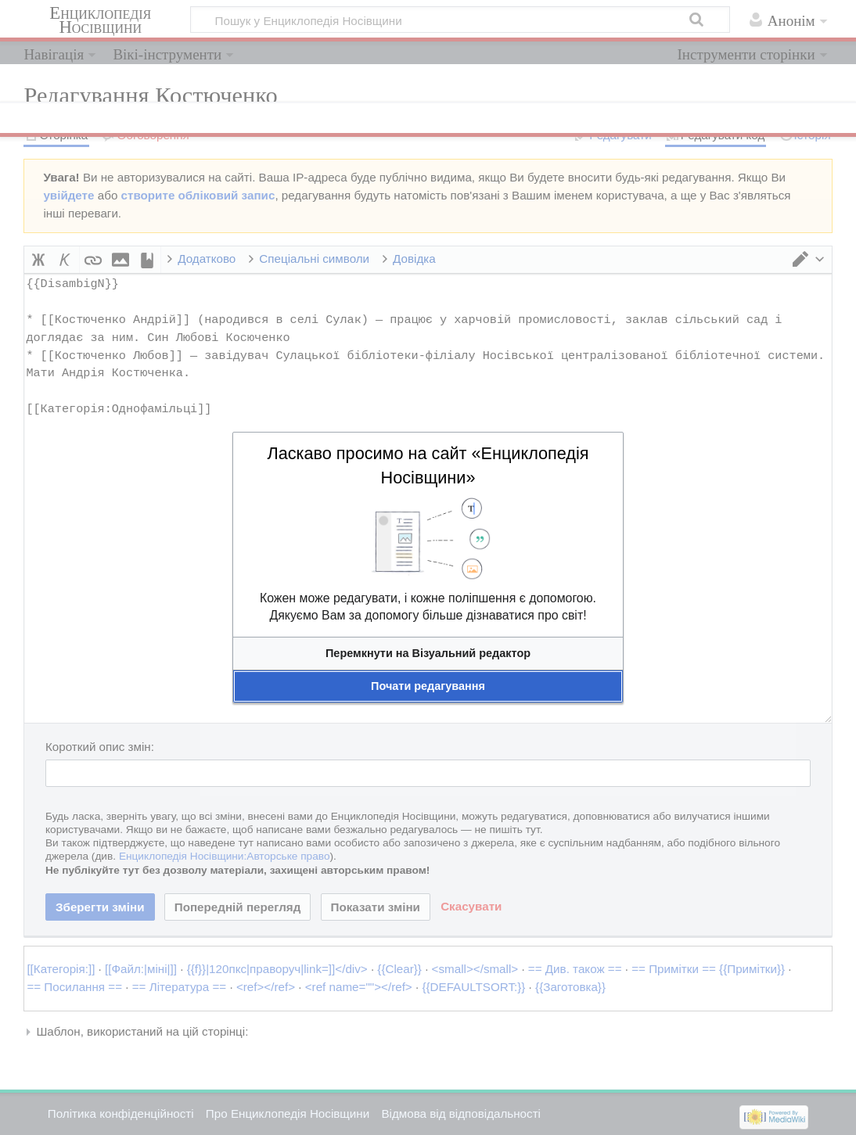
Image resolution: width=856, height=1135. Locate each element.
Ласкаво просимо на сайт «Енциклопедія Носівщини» (427, 465)
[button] (428, 654)
